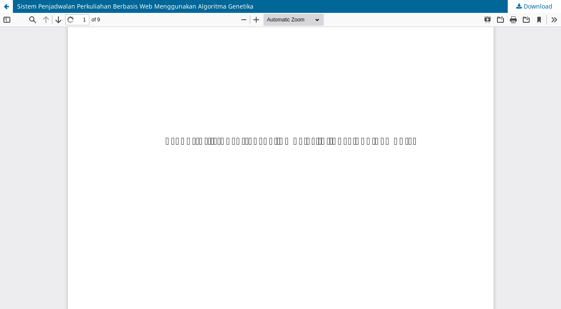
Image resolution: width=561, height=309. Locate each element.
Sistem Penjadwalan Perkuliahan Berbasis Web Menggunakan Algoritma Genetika (135, 6)
